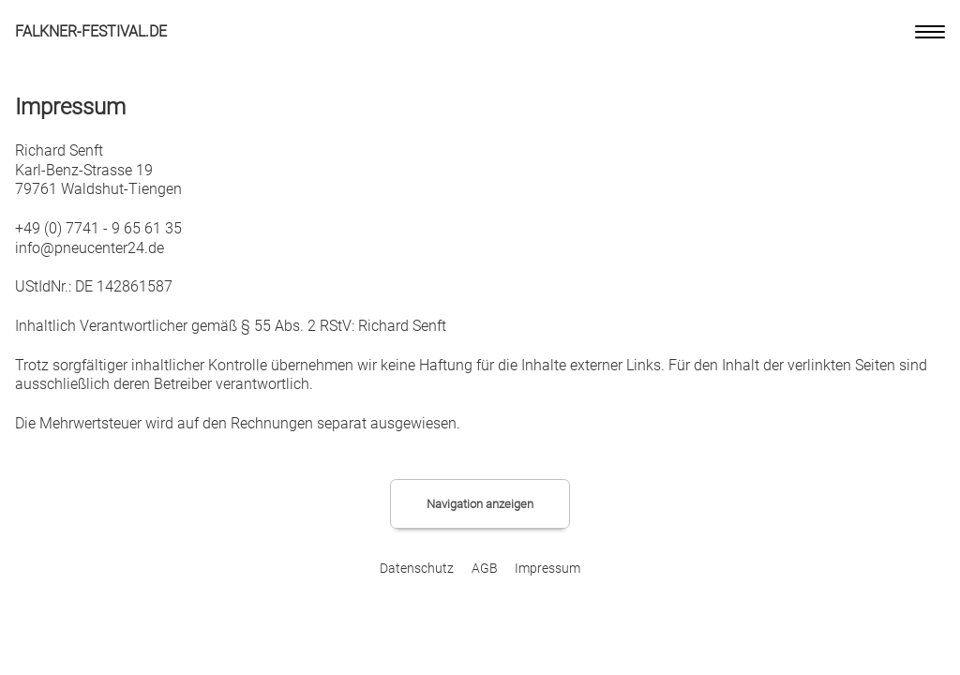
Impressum (547, 569)
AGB (485, 569)
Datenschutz (417, 569)
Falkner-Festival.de (91, 31)
